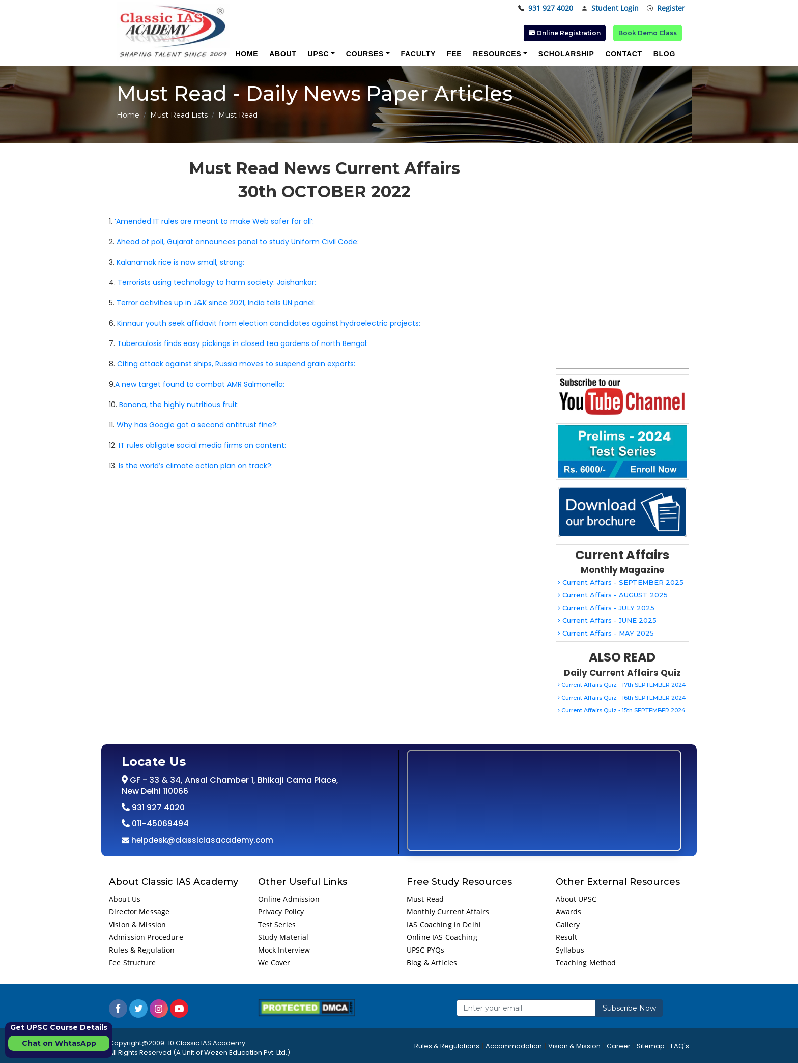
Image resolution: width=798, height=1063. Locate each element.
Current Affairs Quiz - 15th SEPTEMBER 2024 (622, 710)
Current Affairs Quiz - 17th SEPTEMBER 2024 (622, 684)
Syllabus (570, 950)
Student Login (610, 8)
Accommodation (514, 1046)
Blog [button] (664, 54)
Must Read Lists (179, 115)
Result (567, 937)
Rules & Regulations (446, 1046)
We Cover (274, 962)
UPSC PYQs (425, 950)
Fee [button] (454, 54)
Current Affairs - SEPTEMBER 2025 (620, 582)
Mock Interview (284, 950)
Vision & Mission (137, 924)
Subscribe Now (629, 1008)
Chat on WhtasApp (59, 1043)
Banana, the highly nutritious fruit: (179, 404)
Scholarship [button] (566, 54)
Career (619, 1046)
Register (666, 8)
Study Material (283, 937)
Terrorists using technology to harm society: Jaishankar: (217, 282)
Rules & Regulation (142, 950)
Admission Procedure (146, 937)
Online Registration (565, 33)
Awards (569, 911)
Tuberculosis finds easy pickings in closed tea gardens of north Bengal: (242, 343)
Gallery (568, 924)
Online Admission (289, 899)
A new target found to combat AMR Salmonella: (199, 384)
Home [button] (246, 54)
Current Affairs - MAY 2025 (606, 633)
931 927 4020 (545, 8)
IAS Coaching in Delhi (444, 924)
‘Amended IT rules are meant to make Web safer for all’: (214, 221)
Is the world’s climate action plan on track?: (196, 466)
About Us (124, 899)
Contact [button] (623, 54)
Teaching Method (586, 962)
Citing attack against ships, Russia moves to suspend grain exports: (236, 364)
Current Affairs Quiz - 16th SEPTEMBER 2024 (622, 697)
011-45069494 (159, 823)
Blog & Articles (432, 962)
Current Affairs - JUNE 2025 (607, 620)
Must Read (425, 899)
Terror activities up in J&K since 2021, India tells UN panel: (216, 303)
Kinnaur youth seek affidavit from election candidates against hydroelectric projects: (268, 323)
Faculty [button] (418, 54)
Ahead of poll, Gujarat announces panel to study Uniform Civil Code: (238, 242)
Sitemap (651, 1046)
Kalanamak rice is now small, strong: (180, 262)
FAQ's (680, 1046)
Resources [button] (497, 54)
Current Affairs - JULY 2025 (606, 608)
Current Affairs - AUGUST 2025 (613, 595)
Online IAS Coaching (442, 937)
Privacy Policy (281, 911)
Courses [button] (365, 54)
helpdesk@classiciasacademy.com (201, 840)
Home (128, 115)
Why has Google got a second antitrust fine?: (197, 425)
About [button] (282, 54)
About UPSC (576, 899)
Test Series (277, 924)
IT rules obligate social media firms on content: (202, 445)
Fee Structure (132, 962)
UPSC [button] (318, 54)
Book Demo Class (647, 33)
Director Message (139, 911)
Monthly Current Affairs (448, 911)
